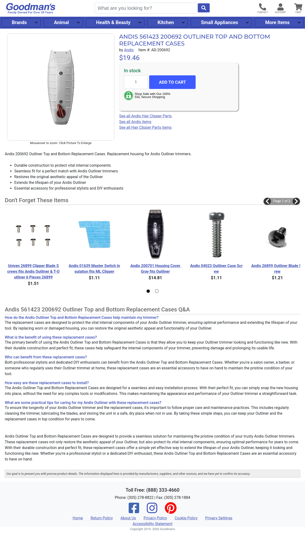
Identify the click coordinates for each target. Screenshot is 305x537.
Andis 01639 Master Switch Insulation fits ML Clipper (94, 268)
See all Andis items (135, 121)
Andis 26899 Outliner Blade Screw (277, 268)
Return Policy (102, 518)
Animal (61, 22)
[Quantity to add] (136, 82)
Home (78, 518)
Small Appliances (219, 22)
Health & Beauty (113, 22)
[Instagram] (152, 511)
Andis (128, 50)
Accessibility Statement (152, 524)
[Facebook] (134, 511)
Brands (19, 22)
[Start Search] (204, 7)
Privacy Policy (155, 518)
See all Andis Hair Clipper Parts (145, 116)
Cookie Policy (186, 518)
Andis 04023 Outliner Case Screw (216, 268)
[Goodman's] (30, 8)
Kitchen (166, 22)
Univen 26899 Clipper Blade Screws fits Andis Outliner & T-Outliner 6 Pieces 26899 (33, 271)
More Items (277, 22)
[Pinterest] (170, 511)
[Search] (146, 8)
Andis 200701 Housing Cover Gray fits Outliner (155, 268)
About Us (128, 518)
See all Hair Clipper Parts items (145, 127)
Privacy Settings (218, 518)
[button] (267, 201)
